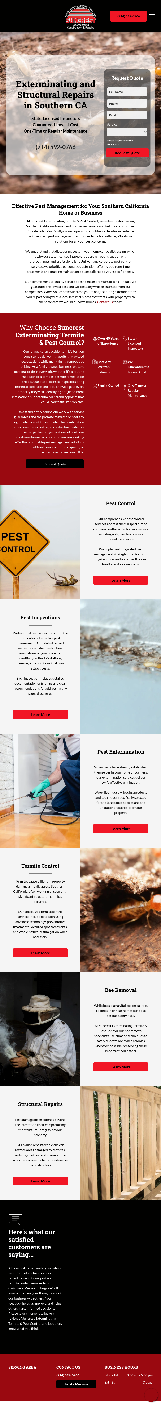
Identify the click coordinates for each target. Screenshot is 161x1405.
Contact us (105, 302)
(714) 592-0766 (56, 146)
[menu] (151, 16)
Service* (112, 124)
